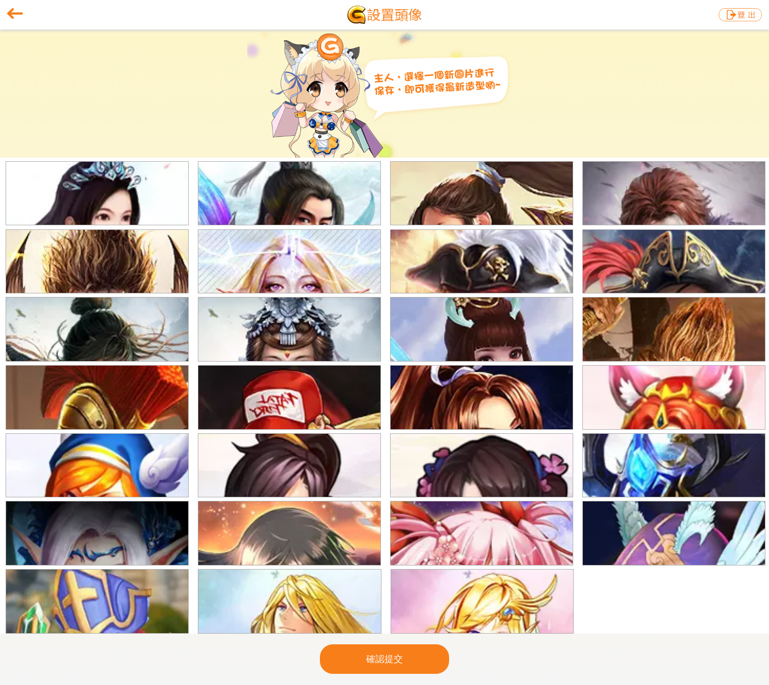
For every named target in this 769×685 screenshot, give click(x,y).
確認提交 (384, 659)
